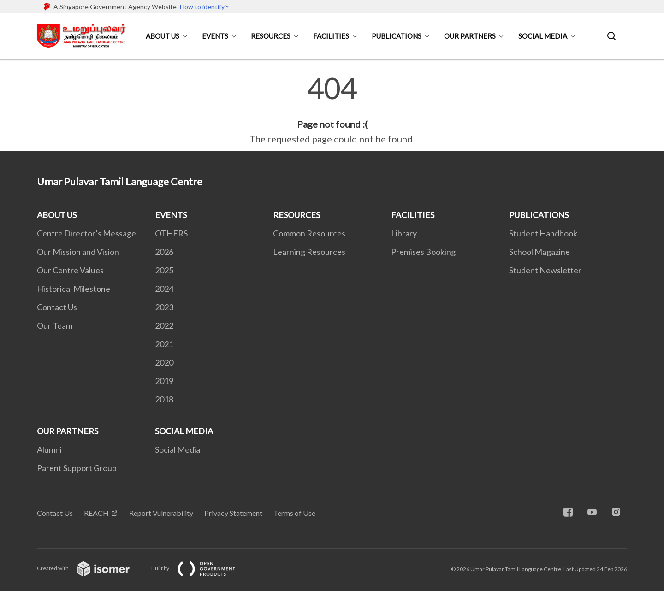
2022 (164, 325)
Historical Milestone (73, 289)
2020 (164, 362)
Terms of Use (294, 512)
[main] (332, 109)
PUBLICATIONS (396, 36)
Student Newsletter (545, 270)
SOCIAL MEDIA (542, 36)
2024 (164, 289)
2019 (164, 381)
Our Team (54, 325)
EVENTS (215, 36)
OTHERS (171, 233)
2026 (164, 252)
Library (404, 233)
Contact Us (57, 307)
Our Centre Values (70, 270)
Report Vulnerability (161, 512)
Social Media (177, 449)
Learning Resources (309, 252)
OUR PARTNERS (470, 36)
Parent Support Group (77, 468)
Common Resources (309, 233)
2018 (164, 399)
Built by (200, 568)
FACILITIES (331, 36)
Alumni (49, 449)
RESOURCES (270, 36)
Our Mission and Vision (78, 252)
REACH (96, 512)
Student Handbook (543, 233)
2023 (164, 307)
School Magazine (539, 252)
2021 (164, 344)
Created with (90, 568)
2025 (164, 270)
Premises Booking (423, 252)
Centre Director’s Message (86, 233)
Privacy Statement (233, 512)
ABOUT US (162, 36)
